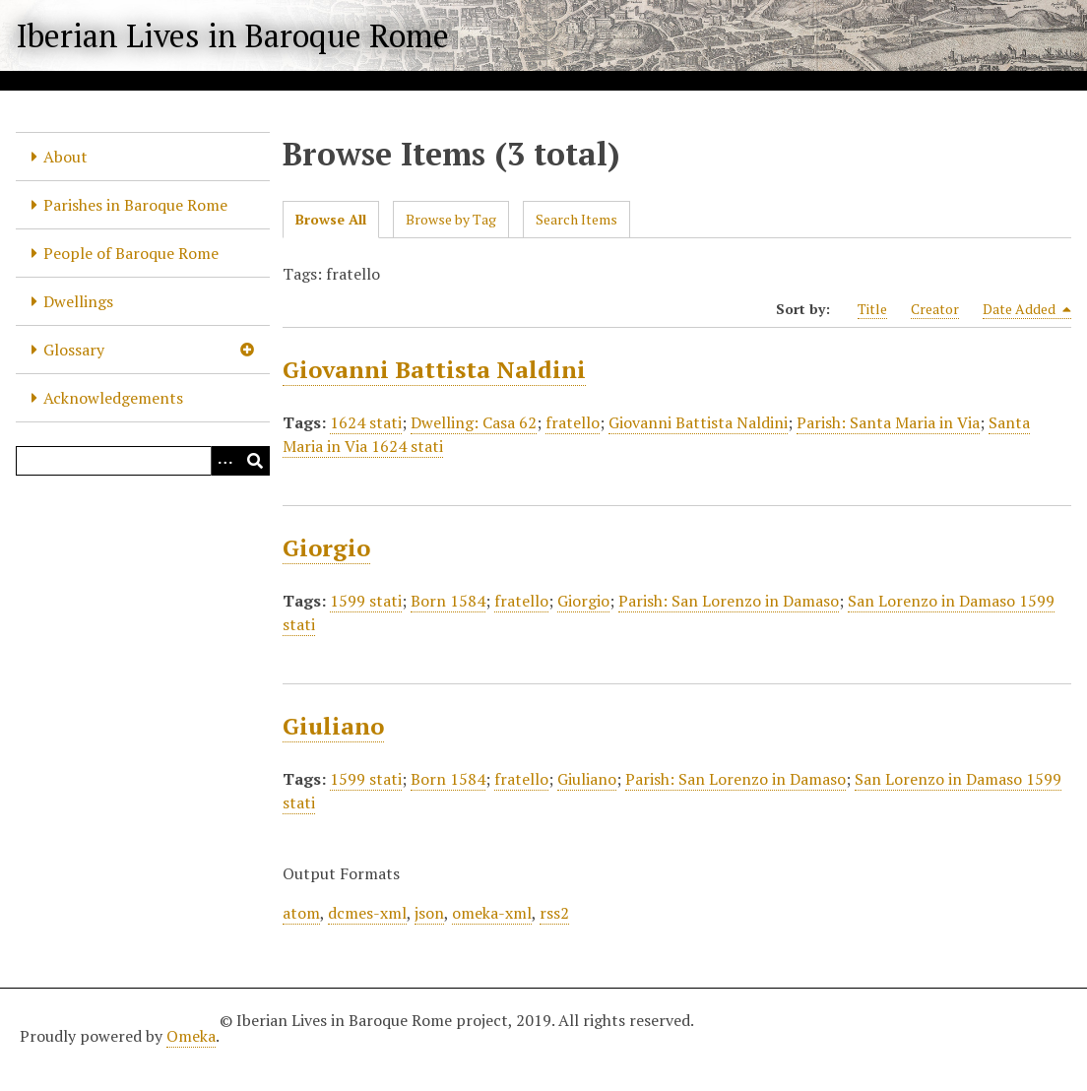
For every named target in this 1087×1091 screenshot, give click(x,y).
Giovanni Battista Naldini (434, 369)
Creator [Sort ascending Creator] (935, 308)
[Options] (225, 461)
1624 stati (366, 422)
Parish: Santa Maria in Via (888, 422)
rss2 (554, 913)
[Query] (143, 461)
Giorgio (326, 547)
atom (301, 913)
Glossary (73, 349)
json (429, 913)
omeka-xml (492, 913)
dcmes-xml (367, 913)
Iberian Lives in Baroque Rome (232, 35)
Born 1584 (448, 600)
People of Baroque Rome (131, 253)
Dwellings (78, 301)
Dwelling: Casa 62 (474, 422)
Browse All (330, 219)
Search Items (576, 219)
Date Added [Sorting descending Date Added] (1027, 309)
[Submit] (255, 461)
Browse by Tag (451, 219)
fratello (572, 422)
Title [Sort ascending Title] (872, 308)
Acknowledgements (113, 398)
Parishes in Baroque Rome (135, 205)
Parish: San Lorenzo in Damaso (728, 600)
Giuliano (333, 725)
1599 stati (366, 600)
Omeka (191, 1036)
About (65, 156)
